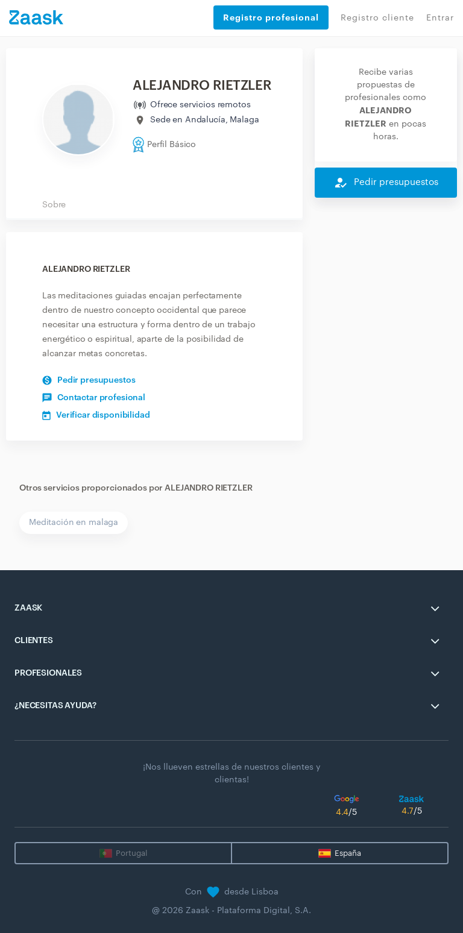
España (348, 853)
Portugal (131, 853)
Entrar (440, 18)
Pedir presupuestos (88, 380)
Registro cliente (377, 18)
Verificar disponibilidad (96, 415)
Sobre (54, 205)
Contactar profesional (93, 398)
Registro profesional (271, 17)
